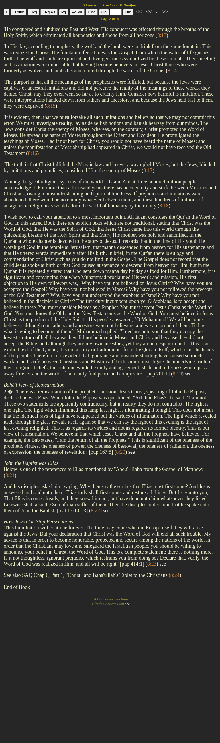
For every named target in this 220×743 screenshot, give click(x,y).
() (162, 35)
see (188, 374)
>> (164, 12)
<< (139, 12)
